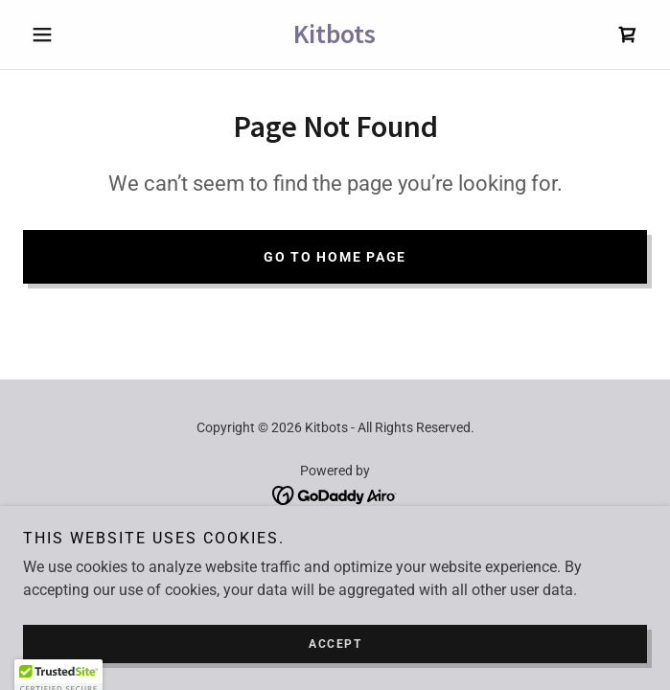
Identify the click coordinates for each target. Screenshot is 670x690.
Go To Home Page (335, 256)
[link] (335, 34)
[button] (70, 34)
